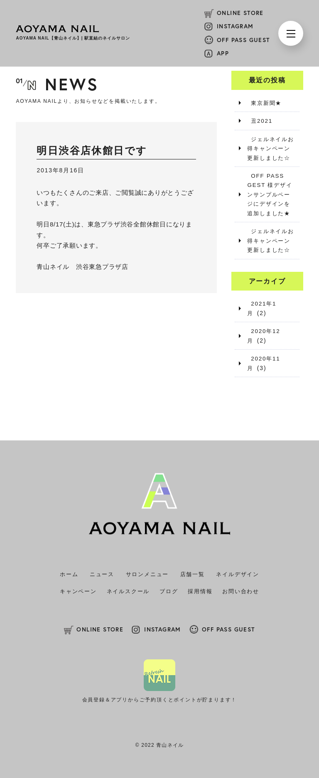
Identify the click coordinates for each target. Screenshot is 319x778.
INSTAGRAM (235, 26)
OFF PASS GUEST (243, 40)
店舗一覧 (192, 574)
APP (223, 53)
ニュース (102, 574)
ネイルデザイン (237, 574)
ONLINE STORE (240, 13)
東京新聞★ (263, 102)
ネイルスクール (128, 591)
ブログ (169, 591)
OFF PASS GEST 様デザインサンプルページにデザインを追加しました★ (270, 194)
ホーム (69, 574)
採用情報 (200, 591)
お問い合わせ (240, 591)
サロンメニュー (147, 574)
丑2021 (258, 120)
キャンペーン (78, 591)
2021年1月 (263, 303)
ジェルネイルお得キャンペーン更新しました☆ (270, 148)
